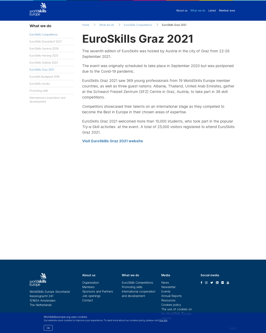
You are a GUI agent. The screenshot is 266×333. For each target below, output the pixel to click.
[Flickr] (222, 282)
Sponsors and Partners (97, 291)
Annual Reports (171, 296)
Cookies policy (171, 305)
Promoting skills (39, 90)
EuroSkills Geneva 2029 (44, 48)
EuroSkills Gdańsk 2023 (44, 62)
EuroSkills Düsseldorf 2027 (46, 41)
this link (163, 320)
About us (181, 10)
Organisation (90, 282)
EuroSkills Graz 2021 (42, 69)
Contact (87, 300)
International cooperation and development (47, 99)
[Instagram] (206, 282)
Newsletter (168, 287)
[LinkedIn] (217, 282)
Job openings (91, 296)
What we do (197, 10)
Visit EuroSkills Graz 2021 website (112, 141)
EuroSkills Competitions (44, 34)
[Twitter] (211, 282)
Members (88, 287)
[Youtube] (228, 282)
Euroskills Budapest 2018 (44, 76)
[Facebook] (201, 282)
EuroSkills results (40, 83)
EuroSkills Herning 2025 (44, 55)
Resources (168, 300)
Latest (212, 10)
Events (165, 291)
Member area (227, 10)
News (165, 282)
